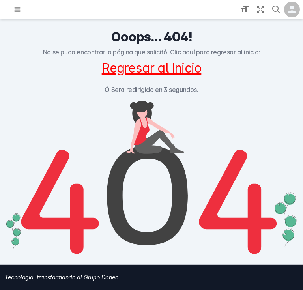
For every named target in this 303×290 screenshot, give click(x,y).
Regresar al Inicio (152, 68)
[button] (276, 9)
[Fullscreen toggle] (260, 9)
